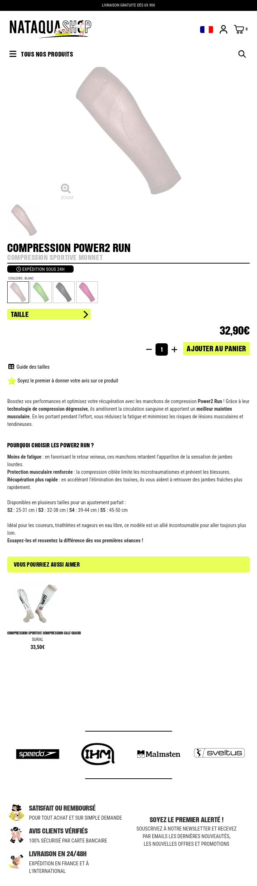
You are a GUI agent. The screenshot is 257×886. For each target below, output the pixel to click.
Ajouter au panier (216, 348)
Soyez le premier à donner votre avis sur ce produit (62, 380)
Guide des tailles (29, 367)
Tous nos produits (41, 54)
